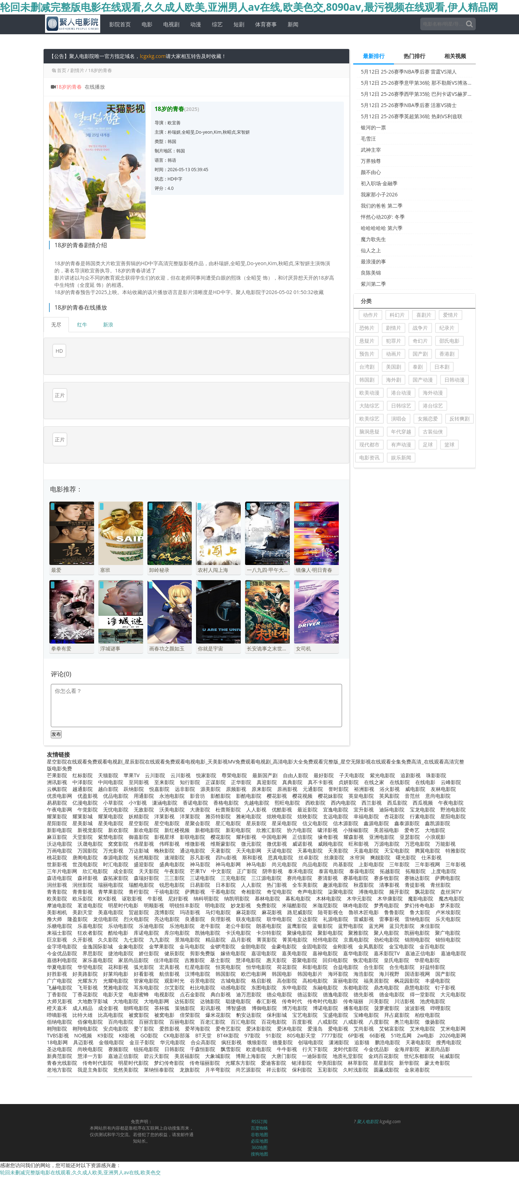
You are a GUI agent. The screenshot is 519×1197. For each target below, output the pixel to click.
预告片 (366, 353)
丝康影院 (334, 845)
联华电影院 (279, 907)
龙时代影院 (345, 1037)
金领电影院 (111, 1030)
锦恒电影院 (448, 928)
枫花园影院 (407, 969)
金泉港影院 (417, 1058)
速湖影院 (174, 845)
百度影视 (302, 1010)
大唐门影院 (284, 1044)
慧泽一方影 (90, 1044)
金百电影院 (432, 934)
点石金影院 (192, 982)
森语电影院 (59, 866)
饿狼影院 (257, 1030)
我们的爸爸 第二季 (382, 205)
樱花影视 (277, 784)
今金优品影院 (62, 941)
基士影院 (220, 948)
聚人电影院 (386, 921)
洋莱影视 (164, 804)
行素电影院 (422, 804)
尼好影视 (178, 887)
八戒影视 (353, 1010)
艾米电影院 (422, 1017)
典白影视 (220, 982)
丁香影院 (57, 982)
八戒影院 (328, 1010)
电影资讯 (369, 457)
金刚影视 (343, 934)
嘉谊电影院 (263, 941)
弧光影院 (144, 955)
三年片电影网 (62, 859)
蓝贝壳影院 (401, 914)
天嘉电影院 (366, 839)
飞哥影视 (87, 976)
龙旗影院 (189, 1058)
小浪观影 (435, 825)
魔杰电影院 (451, 887)
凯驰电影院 (207, 921)
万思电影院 (417, 832)
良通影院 (195, 907)
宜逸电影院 (335, 798)
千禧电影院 (166, 880)
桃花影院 (57, 845)
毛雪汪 (368, 138)
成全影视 (108, 996)
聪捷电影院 (238, 989)
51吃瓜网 (401, 1023)
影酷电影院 (248, 784)
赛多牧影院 (386, 866)
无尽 (56, 324)
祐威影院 (450, 1044)
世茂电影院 (85, 852)
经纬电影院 (325, 928)
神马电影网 (228, 852)
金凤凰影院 (370, 934)
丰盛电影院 (437, 969)
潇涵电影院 (164, 791)
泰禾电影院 (300, 859)
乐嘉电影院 (90, 914)
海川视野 (389, 962)
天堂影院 (82, 825)
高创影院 (287, 969)
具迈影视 (83, 1030)
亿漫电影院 (85, 791)
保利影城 (277, 1003)
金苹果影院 (161, 934)
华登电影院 (90, 955)
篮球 (449, 444)
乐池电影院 (182, 914)
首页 (61, 70)
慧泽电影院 (248, 948)
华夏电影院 (59, 955)
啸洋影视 (328, 818)
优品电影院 (115, 784)
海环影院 (338, 962)
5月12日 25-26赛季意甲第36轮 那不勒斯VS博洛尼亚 (416, 82)
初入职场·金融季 (379, 183)
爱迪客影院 (273, 1051)
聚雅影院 (358, 921)
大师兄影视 (59, 989)
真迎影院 (267, 770)
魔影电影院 (420, 887)
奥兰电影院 (407, 1010)
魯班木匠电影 (364, 900)
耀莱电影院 (110, 804)
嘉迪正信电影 (420, 941)
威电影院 (415, 777)
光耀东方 (87, 969)
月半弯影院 (217, 1058)
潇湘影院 (339, 1030)
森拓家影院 (115, 866)
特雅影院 (455, 839)
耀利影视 (246, 825)
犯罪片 (393, 340)
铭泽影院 (302, 1051)
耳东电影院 (146, 976)
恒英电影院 (228, 955)
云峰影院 (451, 770)
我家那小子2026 (379, 194)
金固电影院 (314, 934)
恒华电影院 (258, 955)
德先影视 (364, 982)
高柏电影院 (315, 969)
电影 (144, 24)
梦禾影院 (450, 893)
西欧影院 (315, 791)
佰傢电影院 (90, 1010)
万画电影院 (59, 839)
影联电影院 (192, 825)
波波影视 (415, 996)
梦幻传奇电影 (419, 893)
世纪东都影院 (419, 1044)
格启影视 (261, 969)
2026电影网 (452, 1023)
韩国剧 (366, 379)
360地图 (260, 1136)
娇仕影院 (149, 941)
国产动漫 (423, 379)
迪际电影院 (391, 798)
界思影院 (93, 941)
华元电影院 (172, 1030)
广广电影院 (59, 969)
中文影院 (221, 859)
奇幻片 (420, 340)
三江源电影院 (266, 866)
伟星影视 (144, 832)
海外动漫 (433, 392)
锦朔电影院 (417, 928)
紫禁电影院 (110, 825)
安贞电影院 (115, 1017)
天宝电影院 (396, 839)
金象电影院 (130, 934)
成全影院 (123, 859)
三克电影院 (233, 866)
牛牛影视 (287, 1037)
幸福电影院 (366, 804)
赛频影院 (118, 1037)
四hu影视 (226, 845)
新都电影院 (207, 818)
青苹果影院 (110, 880)
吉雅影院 (195, 948)
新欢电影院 (146, 818)
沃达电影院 (59, 832)
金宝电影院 (401, 934)
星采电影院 (284, 811)
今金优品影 (376, 1037)
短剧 (236, 24)
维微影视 (195, 832)
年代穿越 (401, 431)
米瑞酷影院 (294, 893)
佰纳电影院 (59, 1010)
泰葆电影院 (361, 859)
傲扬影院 (435, 1010)
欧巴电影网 (253, 962)
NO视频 (83, 1023)
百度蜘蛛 (259, 1116)
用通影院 (144, 784)
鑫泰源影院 (407, 811)
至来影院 (164, 770)
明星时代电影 (123, 893)
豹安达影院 (248, 1003)
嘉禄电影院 (325, 941)
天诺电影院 (279, 839)
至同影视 (139, 770)
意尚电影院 (438, 784)
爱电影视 (338, 1017)
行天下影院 (315, 1037)
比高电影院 (110, 1003)
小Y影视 (138, 791)
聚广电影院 (447, 921)
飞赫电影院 (59, 976)
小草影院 (113, 791)
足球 (428, 444)
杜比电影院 (202, 976)
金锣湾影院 (222, 934)
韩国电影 (282, 962)
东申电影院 (294, 976)
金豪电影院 (284, 934)
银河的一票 (373, 127)
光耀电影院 (115, 969)
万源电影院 (386, 832)
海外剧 (393, 379)
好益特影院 (432, 955)
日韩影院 (174, 1037)
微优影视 (277, 832)
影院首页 (117, 24)
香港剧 (446, 353)
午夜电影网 (59, 798)
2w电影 (425, 1023)
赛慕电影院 (355, 866)
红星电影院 (197, 955)
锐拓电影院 (146, 1037)
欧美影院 (57, 887)
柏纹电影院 (427, 1003)
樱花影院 (220, 825)
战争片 (420, 327)
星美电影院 (110, 811)
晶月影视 (241, 928)
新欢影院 (118, 818)
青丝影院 (440, 873)
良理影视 (220, 907)
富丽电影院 (345, 969)
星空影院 (139, 811)
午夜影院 (174, 859)
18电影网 (57, 1030)
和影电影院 (315, 955)
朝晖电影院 (136, 996)
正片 (60, 395)
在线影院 (400, 770)
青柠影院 (139, 880)
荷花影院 (287, 955)
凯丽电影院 (417, 921)
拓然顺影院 (146, 845)
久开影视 (82, 928)
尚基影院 (343, 852)
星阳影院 (57, 811)
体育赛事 (263, 24)
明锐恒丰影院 (184, 893)
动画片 (393, 353)
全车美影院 (305, 873)
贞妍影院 (348, 770)
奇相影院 (251, 880)
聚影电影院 (330, 921)
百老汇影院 (212, 1010)
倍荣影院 (190, 1003)
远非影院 (185, 777)
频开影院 (399, 880)
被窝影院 (139, 1003)
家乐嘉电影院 (98, 948)
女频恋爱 (428, 418)
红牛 (82, 324)
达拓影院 (184, 989)
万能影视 (445, 832)
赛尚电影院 (299, 866)
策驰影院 (185, 996)
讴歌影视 (132, 887)
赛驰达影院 (417, 866)
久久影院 (108, 928)
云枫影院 (57, 777)
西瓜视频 (423, 791)
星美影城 (82, 811)
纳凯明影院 (236, 887)
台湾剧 (366, 366)
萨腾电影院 (447, 866)
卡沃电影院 (238, 921)
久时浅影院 (355, 1058)
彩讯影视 (210, 996)
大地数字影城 (92, 989)
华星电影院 (427, 948)
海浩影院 (364, 962)
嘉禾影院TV (387, 941)
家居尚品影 (437, 1037)
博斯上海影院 (251, 1044)
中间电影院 (110, 770)
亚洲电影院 (381, 825)
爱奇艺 (412, 818)
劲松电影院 (386, 928)
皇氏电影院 (396, 948)
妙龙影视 (241, 893)
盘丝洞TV (450, 880)
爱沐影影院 (258, 1017)
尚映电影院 (90, 1037)
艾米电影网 (453, 1017)
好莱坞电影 (115, 962)
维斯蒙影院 (223, 832)
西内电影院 (343, 791)
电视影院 (164, 982)
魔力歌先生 (373, 239)
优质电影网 (59, 784)
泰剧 (418, 366)
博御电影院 (264, 996)
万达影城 (139, 839)
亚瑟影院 (410, 825)
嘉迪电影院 (453, 941)
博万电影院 (294, 996)
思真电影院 (280, 845)
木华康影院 (390, 887)
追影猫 (361, 1030)
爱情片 (450, 314)
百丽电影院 (182, 1010)
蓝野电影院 (350, 914)
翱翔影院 (57, 1017)
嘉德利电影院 (62, 948)
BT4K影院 (228, 1023)
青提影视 (415, 873)
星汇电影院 (228, 811)
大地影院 (435, 818)
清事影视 (389, 873)
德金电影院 (391, 982)
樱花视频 (302, 784)
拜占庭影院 (396, 1003)
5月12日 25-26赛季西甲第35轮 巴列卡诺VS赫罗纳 (416, 93)
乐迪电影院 (151, 914)
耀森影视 (353, 825)
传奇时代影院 (98, 1051)
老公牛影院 (238, 914)
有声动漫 (401, 444)
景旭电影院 (187, 928)
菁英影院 (267, 928)
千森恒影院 (202, 1037)
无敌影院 (144, 798)
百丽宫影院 (151, 1010)
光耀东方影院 (240, 1051)
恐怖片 (366, 327)
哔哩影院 (440, 996)
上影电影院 (371, 852)
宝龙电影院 (422, 798)
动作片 (370, 314)
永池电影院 (172, 784)
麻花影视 (272, 900)
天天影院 (149, 859)
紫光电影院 (382, 763)
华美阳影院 (329, 1051)
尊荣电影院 (234, 763)
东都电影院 (355, 976)
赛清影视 (328, 866)
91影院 (273, 1023)
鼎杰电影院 (386, 976)
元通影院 (313, 777)
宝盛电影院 (335, 1003)
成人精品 (82, 996)
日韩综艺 (401, 405)
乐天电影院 (448, 907)
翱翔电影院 (85, 1017)
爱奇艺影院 (228, 1017)
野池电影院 (453, 798)
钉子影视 (445, 976)
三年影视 (455, 852)
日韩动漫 (454, 379)
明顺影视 (154, 893)
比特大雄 (82, 1003)
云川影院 (155, 763)
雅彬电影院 (248, 804)
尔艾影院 (174, 976)
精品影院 (215, 928)
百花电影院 (274, 1010)
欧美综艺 (369, 418)
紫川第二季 (373, 283)
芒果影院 (57, 763)
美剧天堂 (82, 900)
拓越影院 (390, 859)
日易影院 (200, 873)
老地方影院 (59, 1058)
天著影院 (220, 839)
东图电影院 (263, 976)
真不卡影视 (320, 770)
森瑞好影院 (146, 866)
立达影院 (307, 907)
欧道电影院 (258, 1037)
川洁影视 (404, 989)
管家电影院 (146, 969)
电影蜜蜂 (139, 982)
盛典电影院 (172, 852)
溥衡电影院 (371, 880)
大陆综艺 (369, 405)
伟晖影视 (169, 832)
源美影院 (210, 777)
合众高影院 (203, 1030)
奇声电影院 (310, 880)
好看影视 (144, 962)
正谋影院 (215, 770)
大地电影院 (125, 989)
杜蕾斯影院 (228, 798)
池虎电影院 (432, 989)
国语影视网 (417, 962)
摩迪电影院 (59, 893)
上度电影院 (443, 859)
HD (59, 350)
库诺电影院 (146, 921)
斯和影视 (252, 845)
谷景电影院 (202, 969)
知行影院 (190, 770)
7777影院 (332, 1023)
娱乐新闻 (401, 457)
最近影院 (307, 798)
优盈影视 (87, 784)
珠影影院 (436, 763)
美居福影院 (187, 1044)
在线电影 (425, 770)
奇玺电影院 (279, 880)
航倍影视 (169, 962)
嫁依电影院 (233, 941)
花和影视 (118, 955)
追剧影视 (410, 763)
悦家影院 (206, 763)
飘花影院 (425, 880)
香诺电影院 (195, 791)
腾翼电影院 (427, 839)
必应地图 (259, 1129)
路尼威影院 (299, 900)
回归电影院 (335, 948)
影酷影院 (220, 784)
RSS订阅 (260, 1110)
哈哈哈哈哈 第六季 (382, 227)
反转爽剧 (459, 418)
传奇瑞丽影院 (205, 1051)
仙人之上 (371, 250)
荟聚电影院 (304, 948)
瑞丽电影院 (110, 873)
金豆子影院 (142, 1030)
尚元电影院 (284, 852)
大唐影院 (200, 798)
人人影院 (251, 873)
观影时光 (174, 969)
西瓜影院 (397, 791)
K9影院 (105, 1023)
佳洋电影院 (166, 948)
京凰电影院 (356, 928)
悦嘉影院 (159, 777)
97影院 (252, 1023)
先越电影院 (256, 791)
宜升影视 (364, 798)
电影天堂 (113, 982)
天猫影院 (108, 763)
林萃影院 (358, 1051)
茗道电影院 (90, 893)
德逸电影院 (335, 982)
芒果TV (198, 859)
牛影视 (155, 887)
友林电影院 (443, 777)
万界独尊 (371, 160)
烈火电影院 (136, 907)
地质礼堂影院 (348, 1044)
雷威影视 (364, 907)
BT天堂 (203, 1023)
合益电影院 (345, 955)
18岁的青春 (100, 70)
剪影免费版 (202, 941)
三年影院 (399, 852)
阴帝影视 (272, 859)
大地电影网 (156, 989)
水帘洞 (357, 845)
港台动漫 (401, 392)
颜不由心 (371, 172)
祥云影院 (276, 1058)
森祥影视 (87, 866)
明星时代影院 (133, 1051)
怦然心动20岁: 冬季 (382, 216)
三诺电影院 (202, 866)
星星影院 (383, 1051)
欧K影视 (107, 887)
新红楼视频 (177, 818)
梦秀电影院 (386, 893)
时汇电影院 (115, 852)
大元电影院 (453, 982)
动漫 (192, 24)
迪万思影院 (248, 982)
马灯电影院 (218, 900)
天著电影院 (418, 1030)
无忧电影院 (115, 798)
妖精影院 (139, 804)
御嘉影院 (139, 825)
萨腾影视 (195, 880)
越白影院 (108, 777)
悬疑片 (366, 340)
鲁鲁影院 (394, 900)
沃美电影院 (172, 798)
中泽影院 (82, 770)
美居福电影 (386, 818)
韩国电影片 (310, 962)
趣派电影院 (335, 873)
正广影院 (247, 859)
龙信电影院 (105, 907)
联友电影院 (248, 907)
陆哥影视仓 (330, 900)
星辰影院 (256, 811)
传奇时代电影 (322, 989)
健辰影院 (174, 941)
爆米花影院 (218, 1003)
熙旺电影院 (287, 791)
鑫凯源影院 (437, 811)
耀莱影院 (57, 804)
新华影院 (409, 1051)
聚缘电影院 (299, 921)
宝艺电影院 (305, 1003)
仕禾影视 (431, 845)
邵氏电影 (449, 340)
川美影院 (379, 989)
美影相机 (57, 900)
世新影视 (57, 852)
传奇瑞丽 (353, 989)
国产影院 (445, 962)
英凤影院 (389, 784)
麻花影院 (246, 900)
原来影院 (262, 777)
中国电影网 (274, 825)
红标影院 (82, 763)
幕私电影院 (298, 887)
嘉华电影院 (355, 941)
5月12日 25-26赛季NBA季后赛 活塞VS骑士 (409, 105)
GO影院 (149, 1023)
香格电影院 (226, 791)
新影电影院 (59, 818)
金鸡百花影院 (383, 1044)
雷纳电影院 (417, 907)
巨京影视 (57, 928)
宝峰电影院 (366, 1003)
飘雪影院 (231, 1037)
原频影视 (236, 777)
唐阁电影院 (85, 845)
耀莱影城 (82, 804)
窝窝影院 (118, 832)
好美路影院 (85, 962)
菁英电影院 (294, 928)
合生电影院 (401, 955)
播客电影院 (356, 996)
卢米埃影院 (448, 900)
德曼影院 (282, 1030)
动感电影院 (233, 976)
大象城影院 (217, 1044)
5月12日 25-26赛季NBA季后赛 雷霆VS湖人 (409, 71)
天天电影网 (248, 839)
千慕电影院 (223, 880)
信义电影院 (315, 811)
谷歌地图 (259, 1123)
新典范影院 (59, 1044)
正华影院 (241, 770)
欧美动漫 (369, 392)
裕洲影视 (364, 777)
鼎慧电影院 (417, 976)
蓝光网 (376, 914)
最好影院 (324, 763)
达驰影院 (210, 989)
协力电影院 (299, 818)
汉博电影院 (197, 962)
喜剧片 (423, 314)
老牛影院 (210, 914)
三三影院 (174, 866)
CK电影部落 (176, 1023)
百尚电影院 (120, 1010)
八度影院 (379, 1010)
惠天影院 (276, 948)
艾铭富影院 (391, 1017)
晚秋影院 (164, 839)
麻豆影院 (57, 825)
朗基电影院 (268, 914)
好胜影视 (57, 962)
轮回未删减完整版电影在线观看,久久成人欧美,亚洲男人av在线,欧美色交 (80, 1160)
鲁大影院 (420, 900)
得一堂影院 (422, 982)
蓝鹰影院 (297, 914)
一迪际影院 (314, 1044)
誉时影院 (338, 777)
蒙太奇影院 (437, 1051)
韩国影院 (226, 962)
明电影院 (215, 893)
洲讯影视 (57, 770)
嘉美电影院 (294, 941)
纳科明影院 (206, 887)
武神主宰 (371, 149)
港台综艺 (433, 405)
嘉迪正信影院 (123, 1044)
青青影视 (82, 880)
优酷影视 (282, 798)
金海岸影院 (407, 1037)
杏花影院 (394, 804)
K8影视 (127, 1023)
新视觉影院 (90, 818)
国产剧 (420, 353)
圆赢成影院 (386, 1058)
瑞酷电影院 (141, 873)
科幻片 (397, 314)
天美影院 (338, 839)
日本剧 (441, 366)
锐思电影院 (172, 873)
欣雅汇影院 (268, 818)
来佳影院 (430, 914)
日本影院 (226, 873)
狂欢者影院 (90, 921)
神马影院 (200, 852)
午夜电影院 (450, 791)
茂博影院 (164, 900)
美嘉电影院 (110, 900)
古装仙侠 (433, 431)
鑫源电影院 (376, 811)
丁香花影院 (85, 982)
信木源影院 (345, 811)
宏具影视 (169, 955)
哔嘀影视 (57, 1003)
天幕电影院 (310, 839)
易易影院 (57, 791)
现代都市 (369, 444)
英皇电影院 (361, 784)
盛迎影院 (144, 852)
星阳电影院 (453, 804)
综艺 (214, 24)
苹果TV (131, 763)
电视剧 (168, 24)
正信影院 (302, 825)
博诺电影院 (325, 996)
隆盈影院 (77, 907)
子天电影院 (351, 763)
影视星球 (164, 825)
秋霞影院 (364, 873)
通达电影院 (192, 839)
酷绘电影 (118, 921)
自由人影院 (295, 763)
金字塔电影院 (62, 934)
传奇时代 (292, 989)
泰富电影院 (331, 859)
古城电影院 (233, 969)
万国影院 (87, 839)
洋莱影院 (190, 804)
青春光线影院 (62, 1051)
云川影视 (180, 763)
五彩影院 (328, 1058)
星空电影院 (166, 811)
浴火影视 (390, 777)
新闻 (290, 24)
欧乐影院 (82, 887)
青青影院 (57, 880)
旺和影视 (359, 832)
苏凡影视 (200, 845)
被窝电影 (164, 1003)
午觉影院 (87, 798)
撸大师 (54, 907)
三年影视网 (427, 852)
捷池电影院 (120, 941)
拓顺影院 (415, 859)
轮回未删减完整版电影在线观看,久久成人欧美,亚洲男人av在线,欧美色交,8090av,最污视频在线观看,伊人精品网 (249, 7)
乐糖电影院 (59, 914)
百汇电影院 (243, 1010)
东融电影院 (325, 976)
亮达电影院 (166, 907)
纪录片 (446, 327)
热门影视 (277, 873)
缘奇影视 (328, 825)
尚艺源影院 (248, 1058)
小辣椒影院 (355, 818)
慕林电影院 (267, 887)
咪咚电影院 (355, 893)
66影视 (377, 1023)
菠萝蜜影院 (386, 996)
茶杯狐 (161, 996)
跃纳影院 (134, 777)
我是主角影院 (92, 1058)
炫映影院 (307, 804)
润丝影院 (82, 873)
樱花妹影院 (330, 784)
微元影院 (251, 832)
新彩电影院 (238, 818)
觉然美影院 (125, 1058)
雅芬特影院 (218, 804)
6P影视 (356, 1023)
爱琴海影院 (197, 1017)
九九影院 (159, 928)
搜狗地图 (259, 1142)
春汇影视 (266, 989)
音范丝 (412, 784)
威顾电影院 (330, 832)
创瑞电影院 (310, 1030)
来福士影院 (59, 921)
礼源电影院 (335, 907)
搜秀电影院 (448, 1030)
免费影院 (266, 893)
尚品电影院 (315, 852)
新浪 (108, 324)
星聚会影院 (197, 811)
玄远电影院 (335, 804)
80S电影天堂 (301, 1023)
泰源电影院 (115, 845)
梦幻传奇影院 (169, 1051)
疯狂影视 (231, 1030)
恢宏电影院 (365, 948)
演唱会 (398, 418)
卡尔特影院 (268, 921)
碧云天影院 (156, 1044)
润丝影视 (57, 873)
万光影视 (113, 839)
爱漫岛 (315, 1017)
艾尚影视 (364, 1017)
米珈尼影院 (325, 893)
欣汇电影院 (95, 859)
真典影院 (292, 770)
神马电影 (256, 852)
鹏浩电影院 (387, 1030)
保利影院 (302, 1058)
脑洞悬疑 (369, 431)
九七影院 (134, 928)
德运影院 (307, 982)
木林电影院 (328, 887)
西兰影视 (371, 791)
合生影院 (374, 955)
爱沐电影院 (289, 1017)
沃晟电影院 (90, 832)
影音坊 (197, 784)
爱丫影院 (144, 1017)
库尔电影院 (177, 921)
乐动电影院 (120, 914)
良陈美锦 (371, 272)
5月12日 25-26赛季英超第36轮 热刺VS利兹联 (411, 116)
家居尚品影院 (133, 948)
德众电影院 (279, 982)
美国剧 (393, 366)
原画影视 (287, 777)
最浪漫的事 (373, 261)
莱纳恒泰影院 (159, 1058)
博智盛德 (236, 996)
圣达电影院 (59, 1037)
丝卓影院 (308, 845)
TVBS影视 (58, 1023)
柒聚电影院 (340, 880)
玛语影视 (190, 900)
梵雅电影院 (115, 976)
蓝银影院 (322, 914)
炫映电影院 (279, 804)
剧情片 (77, 70)
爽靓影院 (380, 845)
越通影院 (82, 777)
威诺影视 (302, 832)
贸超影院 (139, 900)
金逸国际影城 (98, 934)
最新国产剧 (265, 763)
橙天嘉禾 (57, 996)
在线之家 (374, 770)
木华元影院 (359, 887)
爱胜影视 (169, 1017)
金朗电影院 (253, 934)
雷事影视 (389, 907)
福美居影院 (376, 969)
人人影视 (256, 798)
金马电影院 (192, 934)
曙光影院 (406, 845)
